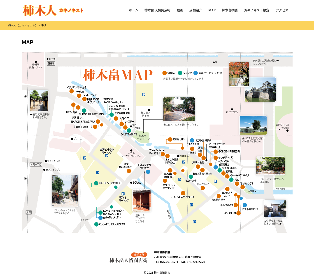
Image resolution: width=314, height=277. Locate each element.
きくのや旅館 (192, 142)
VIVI (238, 182)
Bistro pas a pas (202, 140)
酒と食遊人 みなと (227, 192)
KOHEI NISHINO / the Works (111, 212)
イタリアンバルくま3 (76, 89)
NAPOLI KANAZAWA (85, 121)
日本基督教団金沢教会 (144, 168)
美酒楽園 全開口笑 (168, 173)
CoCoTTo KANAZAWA (110, 224)
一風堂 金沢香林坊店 (125, 167)
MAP (212, 10)
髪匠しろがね (135, 126)
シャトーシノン (89, 98)
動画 (180, 10)
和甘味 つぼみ (247, 185)
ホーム (133, 10)
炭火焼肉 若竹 (219, 197)
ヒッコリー (129, 125)
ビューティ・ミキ (221, 164)
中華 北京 (192, 150)
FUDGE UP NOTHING (91, 112)
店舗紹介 (195, 10)
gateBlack (109, 217)
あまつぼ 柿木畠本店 (203, 171)
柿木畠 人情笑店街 (157, 10)
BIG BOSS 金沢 (106, 183)
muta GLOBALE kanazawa (119, 111)
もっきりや (223, 158)
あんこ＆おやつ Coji (239, 177)
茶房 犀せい (78, 112)
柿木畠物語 (230, 10)
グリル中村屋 (198, 165)
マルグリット (191, 178)
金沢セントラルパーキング (107, 153)
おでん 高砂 (71, 108)
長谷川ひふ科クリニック (93, 101)
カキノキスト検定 (256, 10)
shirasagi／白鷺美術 (183, 156)
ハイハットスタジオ (182, 195)
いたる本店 (200, 152)
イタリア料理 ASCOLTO (233, 214)
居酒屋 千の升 (85, 127)
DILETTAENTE (129, 132)
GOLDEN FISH (226, 151)
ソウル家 (80, 94)
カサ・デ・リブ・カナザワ (170, 183)
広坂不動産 (250, 207)
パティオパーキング (123, 197)
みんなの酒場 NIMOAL (172, 158)
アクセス (282, 10)
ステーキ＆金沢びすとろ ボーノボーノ (202, 186)
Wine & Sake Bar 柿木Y (157, 152)
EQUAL (135, 182)
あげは (176, 139)
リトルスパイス (230, 205)
